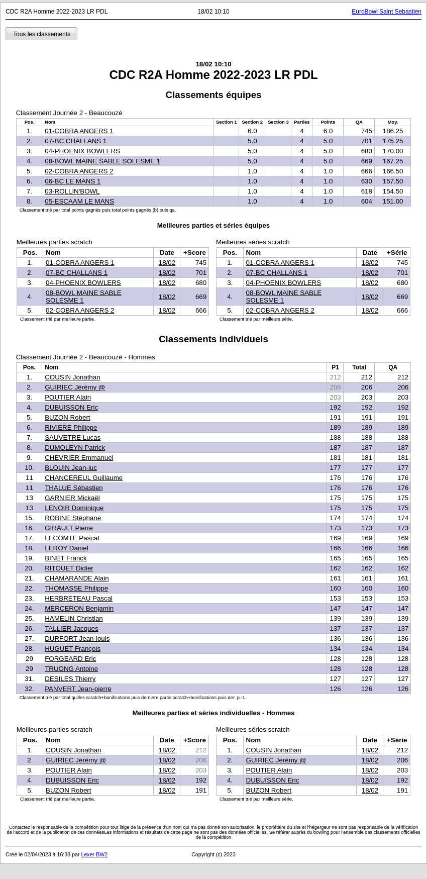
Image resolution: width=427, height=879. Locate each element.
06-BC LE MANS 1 (72, 181)
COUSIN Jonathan (72, 377)
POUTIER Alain (68, 397)
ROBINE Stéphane (73, 518)
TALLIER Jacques (71, 628)
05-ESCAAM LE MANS (79, 201)
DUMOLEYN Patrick (75, 447)
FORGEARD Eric (70, 658)
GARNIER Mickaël (72, 498)
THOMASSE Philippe (76, 588)
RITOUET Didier (69, 568)
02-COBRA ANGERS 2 (79, 171)
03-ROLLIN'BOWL (72, 191)
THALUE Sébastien (74, 488)
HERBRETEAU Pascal (79, 598)
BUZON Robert (67, 417)
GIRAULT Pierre (69, 528)
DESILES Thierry (70, 678)
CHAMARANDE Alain (77, 578)
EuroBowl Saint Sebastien (386, 11)
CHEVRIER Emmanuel (79, 457)
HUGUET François (72, 648)
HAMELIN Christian (74, 618)
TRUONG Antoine (71, 668)
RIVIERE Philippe (71, 427)
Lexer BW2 (94, 854)
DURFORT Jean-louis (77, 638)
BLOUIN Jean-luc (71, 467)
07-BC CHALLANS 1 (75, 141)
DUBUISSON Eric (71, 407)
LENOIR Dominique (74, 508)
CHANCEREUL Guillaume (84, 477)
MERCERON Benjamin (79, 608)
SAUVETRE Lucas (72, 437)
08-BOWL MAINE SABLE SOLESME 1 (102, 161)
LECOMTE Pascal (72, 538)
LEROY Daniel (66, 548)
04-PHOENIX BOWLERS (82, 151)
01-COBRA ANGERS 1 (79, 131)
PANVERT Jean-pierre (78, 689)
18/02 (167, 262)
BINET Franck (65, 558)
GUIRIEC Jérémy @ (75, 387)
